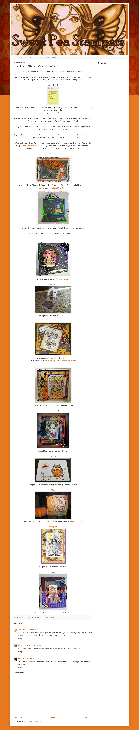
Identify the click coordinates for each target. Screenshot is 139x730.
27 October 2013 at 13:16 (32, 645)
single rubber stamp (58, 188)
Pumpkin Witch (51, 405)
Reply (20, 638)
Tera (53, 572)
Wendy (20, 645)
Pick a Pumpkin (49, 521)
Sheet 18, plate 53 (76, 521)
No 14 (87, 107)
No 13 (32, 121)
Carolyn (53, 456)
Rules (23, 57)
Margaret (53, 526)
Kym (53, 321)
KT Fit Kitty (22, 658)
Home (15, 57)
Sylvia (49, 411)
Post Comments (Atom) (33, 722)
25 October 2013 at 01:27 (35, 629)
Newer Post (18, 717)
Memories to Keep (29, 145)
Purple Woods (64, 279)
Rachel (53, 284)
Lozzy (53, 366)
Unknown (21, 629)
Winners (33, 57)
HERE (67, 126)
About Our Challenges (48, 57)
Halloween (60, 135)
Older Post (88, 717)
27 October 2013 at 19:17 (36, 658)
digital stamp (49, 360)
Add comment (20, 672)
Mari (53, 490)
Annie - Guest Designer (53, 154)
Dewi (53, 239)
